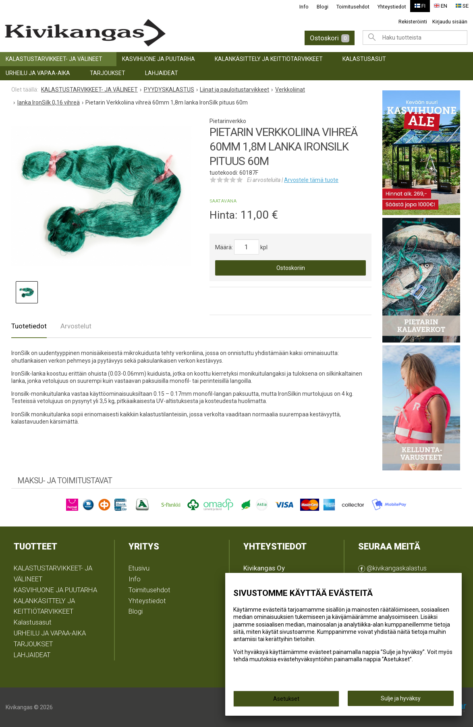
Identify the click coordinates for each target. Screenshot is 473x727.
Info (304, 7)
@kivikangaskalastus (392, 568)
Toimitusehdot (352, 7)
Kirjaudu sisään (449, 22)
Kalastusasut (364, 59)
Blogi (322, 7)
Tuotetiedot (29, 326)
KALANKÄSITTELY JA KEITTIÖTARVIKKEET (269, 59)
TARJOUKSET (107, 73)
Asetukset (286, 699)
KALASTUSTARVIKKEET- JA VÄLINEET (54, 59)
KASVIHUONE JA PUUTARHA (158, 59)
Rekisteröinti (412, 22)
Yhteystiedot (392, 7)
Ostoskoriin (290, 268)
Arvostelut (75, 326)
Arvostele (311, 180)
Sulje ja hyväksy (401, 699)
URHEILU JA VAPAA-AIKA (38, 73)
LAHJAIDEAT (161, 73)
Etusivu (139, 568)
